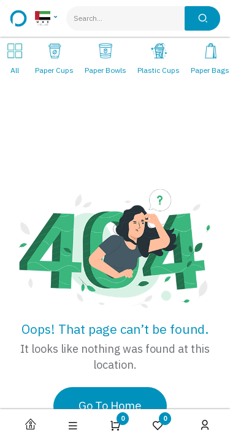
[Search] (202, 18)
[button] (73, 425)
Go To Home (110, 406)
